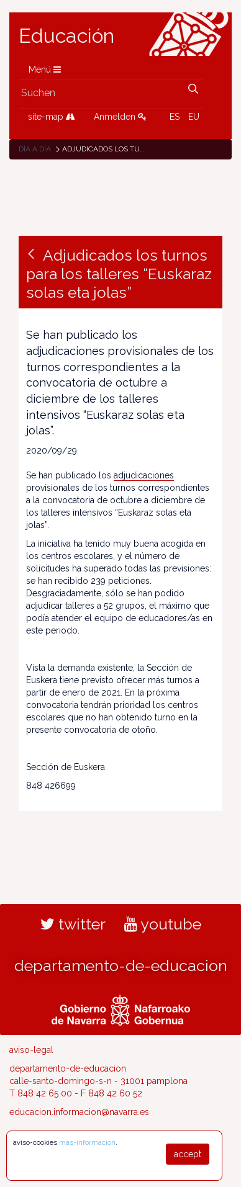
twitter (73, 924)
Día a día (35, 149)
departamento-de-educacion (120, 965)
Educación (66, 36)
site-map (51, 117)
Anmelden (120, 117)
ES (175, 117)
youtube (162, 924)
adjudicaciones (144, 475)
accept (187, 1154)
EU (193, 117)
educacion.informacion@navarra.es (79, 1112)
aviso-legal (31, 1050)
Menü (45, 69)
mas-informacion (87, 1142)
